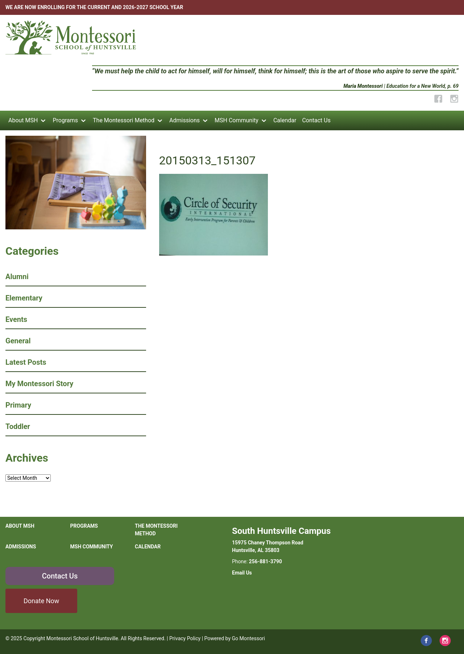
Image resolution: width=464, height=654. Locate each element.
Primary (18, 405)
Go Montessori (248, 638)
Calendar (284, 120)
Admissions (184, 120)
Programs (65, 120)
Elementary (23, 298)
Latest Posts (25, 362)
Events (16, 319)
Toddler (17, 426)
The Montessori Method (123, 120)
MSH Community (236, 120)
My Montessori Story (39, 383)
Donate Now (41, 601)
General (17, 340)
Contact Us (316, 120)
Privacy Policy (184, 638)
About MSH (23, 120)
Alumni (17, 276)
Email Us (242, 573)
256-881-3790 (265, 561)
